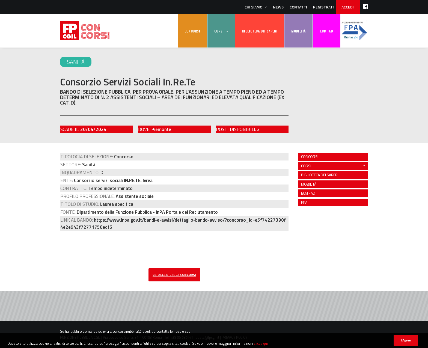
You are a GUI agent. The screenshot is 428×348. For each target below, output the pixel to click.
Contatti (298, 7)
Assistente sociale (135, 196)
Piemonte (161, 129)
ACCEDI (347, 7)
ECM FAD (326, 31)
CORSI (219, 31)
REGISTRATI (323, 7)
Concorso (123, 156)
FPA (354, 30)
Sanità (76, 62)
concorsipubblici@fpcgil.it (132, 331)
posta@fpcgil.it (207, 337)
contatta (162, 331)
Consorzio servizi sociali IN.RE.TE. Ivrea (113, 180)
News (278, 7)
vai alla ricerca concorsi (174, 274)
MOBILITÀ (298, 31)
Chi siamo (253, 7)
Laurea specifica (116, 204)
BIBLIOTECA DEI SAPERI (260, 31)
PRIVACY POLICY (234, 337)
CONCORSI (192, 31)
